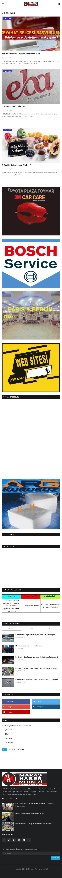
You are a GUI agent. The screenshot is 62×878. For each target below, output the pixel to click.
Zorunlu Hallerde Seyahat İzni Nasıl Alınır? (21, 53)
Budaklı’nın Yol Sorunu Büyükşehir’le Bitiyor (29, 813)
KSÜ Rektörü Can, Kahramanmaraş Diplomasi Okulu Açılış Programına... (34, 805)
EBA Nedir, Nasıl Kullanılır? (13, 106)
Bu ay (31, 628)
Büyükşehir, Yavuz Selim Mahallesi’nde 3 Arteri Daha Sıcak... (37, 668)
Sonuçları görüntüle (16, 749)
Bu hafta (11, 628)
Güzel (7, 734)
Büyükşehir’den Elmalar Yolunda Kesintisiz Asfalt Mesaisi (36, 657)
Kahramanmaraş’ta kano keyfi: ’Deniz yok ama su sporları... (37, 679)
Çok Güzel (8, 729)
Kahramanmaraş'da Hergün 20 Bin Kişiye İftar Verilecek (33, 823)
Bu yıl (50, 628)
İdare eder (8, 738)
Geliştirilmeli (9, 743)
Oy (4, 749)
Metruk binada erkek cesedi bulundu (28, 646)
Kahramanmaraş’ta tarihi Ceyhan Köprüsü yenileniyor (35, 635)
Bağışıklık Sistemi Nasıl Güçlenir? (16, 165)
